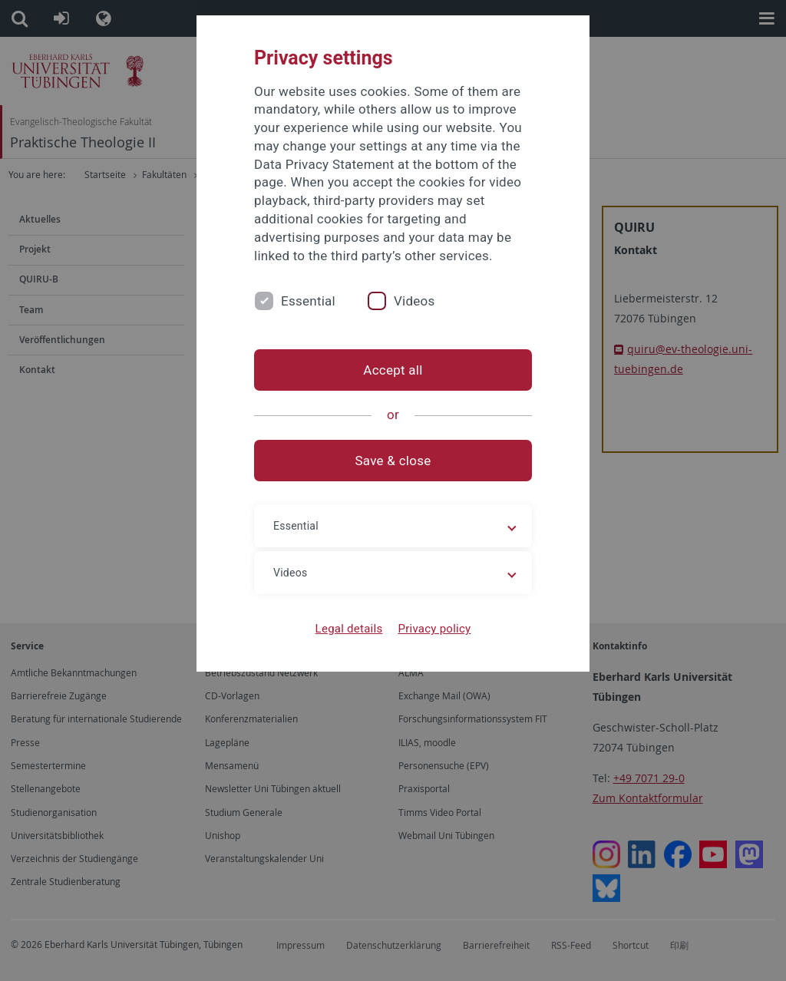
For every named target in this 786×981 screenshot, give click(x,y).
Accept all (392, 370)
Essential (308, 301)
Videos (414, 301)
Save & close (393, 460)
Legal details (349, 629)
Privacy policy (434, 629)
